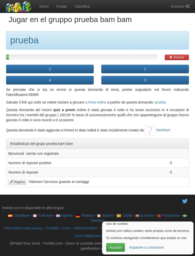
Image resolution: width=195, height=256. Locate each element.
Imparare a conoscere (146, 247)
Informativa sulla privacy (23, 228)
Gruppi (61, 6)
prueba (160, 102)
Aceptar (115, 247)
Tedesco (85, 215)
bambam (157, 130)
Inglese (64, 215)
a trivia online (95, 102)
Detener (176, 57)
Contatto (52, 228)
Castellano (19, 215)
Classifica (82, 6)
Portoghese (168, 215)
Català (124, 215)
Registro (17, 182)
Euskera (144, 215)
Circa (66, 228)
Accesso (180, 6)
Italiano (105, 215)
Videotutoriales (85, 228)
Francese (43, 215)
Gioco (44, 6)
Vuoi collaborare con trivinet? (97, 236)
